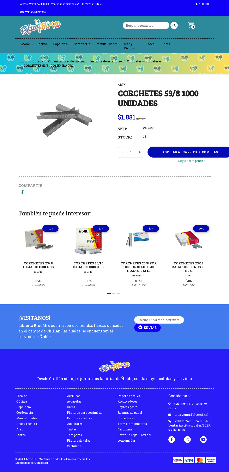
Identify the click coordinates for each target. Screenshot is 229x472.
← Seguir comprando (190, 161)
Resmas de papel (130, 413)
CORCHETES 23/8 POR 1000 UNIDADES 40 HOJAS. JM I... (139, 266)
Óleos (71, 407)
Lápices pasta (127, 407)
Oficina (41, 44)
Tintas (72, 429)
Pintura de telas (78, 440)
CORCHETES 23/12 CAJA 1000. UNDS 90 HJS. (189, 266)
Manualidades (107, 44)
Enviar (147, 327)
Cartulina (74, 446)
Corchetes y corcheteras (144, 61)
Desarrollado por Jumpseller (31, 462)
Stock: (125, 137)
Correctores (126, 418)
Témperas (74, 435)
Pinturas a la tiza (79, 418)
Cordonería (82, 44)
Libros (165, 44)
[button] (109, 293)
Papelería (60, 44)
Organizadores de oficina (66, 61)
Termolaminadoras (132, 424)
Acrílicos (73, 396)
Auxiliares (75, 424)
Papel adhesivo (129, 396)
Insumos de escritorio (106, 61)
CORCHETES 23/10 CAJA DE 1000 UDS (88, 265)
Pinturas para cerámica (84, 413)
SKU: (122, 128)
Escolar (24, 44)
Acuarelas (74, 401)
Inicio (22, 61)
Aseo (151, 44)
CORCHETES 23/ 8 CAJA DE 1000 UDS (38, 265)
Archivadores (127, 401)
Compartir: (31, 185)
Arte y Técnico (129, 46)
